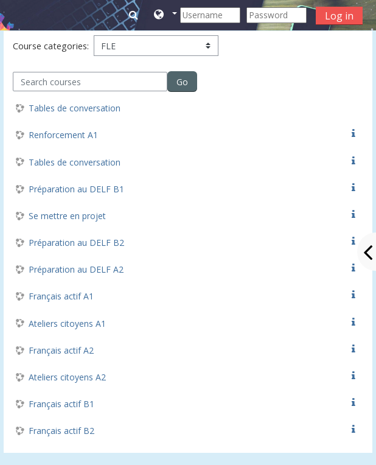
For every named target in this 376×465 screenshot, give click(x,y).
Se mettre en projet (67, 216)
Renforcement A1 (63, 135)
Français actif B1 (61, 404)
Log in (339, 16)
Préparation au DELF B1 (76, 189)
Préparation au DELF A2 (76, 269)
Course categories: (51, 46)
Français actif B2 (61, 430)
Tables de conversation (74, 108)
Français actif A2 (61, 350)
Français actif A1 (61, 296)
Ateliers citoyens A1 (67, 323)
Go (182, 82)
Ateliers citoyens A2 (67, 377)
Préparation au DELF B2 (76, 242)
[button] (164, 15)
